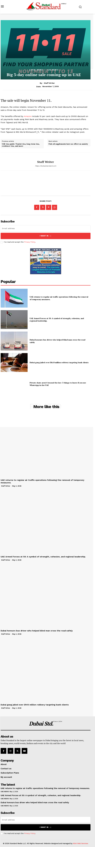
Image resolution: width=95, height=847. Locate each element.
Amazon (28, 116)
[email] (45, 228)
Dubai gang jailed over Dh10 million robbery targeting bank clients (59, 362)
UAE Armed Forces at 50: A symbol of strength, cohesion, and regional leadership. (57, 319)
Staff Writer (49, 83)
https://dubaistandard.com (45, 166)
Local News (36, 70)
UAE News (52, 70)
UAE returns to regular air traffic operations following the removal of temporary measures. (45, 788)
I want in (45, 236)
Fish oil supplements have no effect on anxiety (68, 144)
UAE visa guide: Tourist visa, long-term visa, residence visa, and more (21, 145)
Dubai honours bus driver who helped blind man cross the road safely (37, 630)
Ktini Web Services (80, 843)
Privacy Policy (29, 242)
